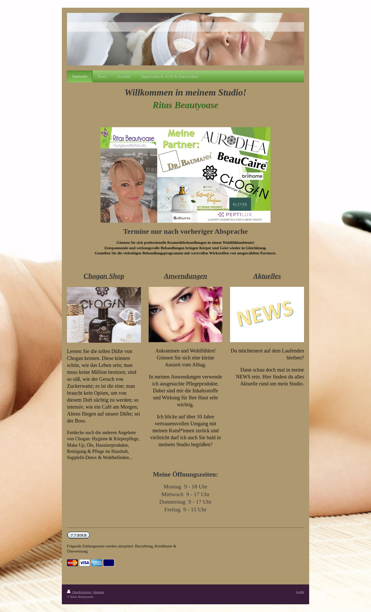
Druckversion (79, 592)
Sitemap (98, 592)
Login (300, 592)
